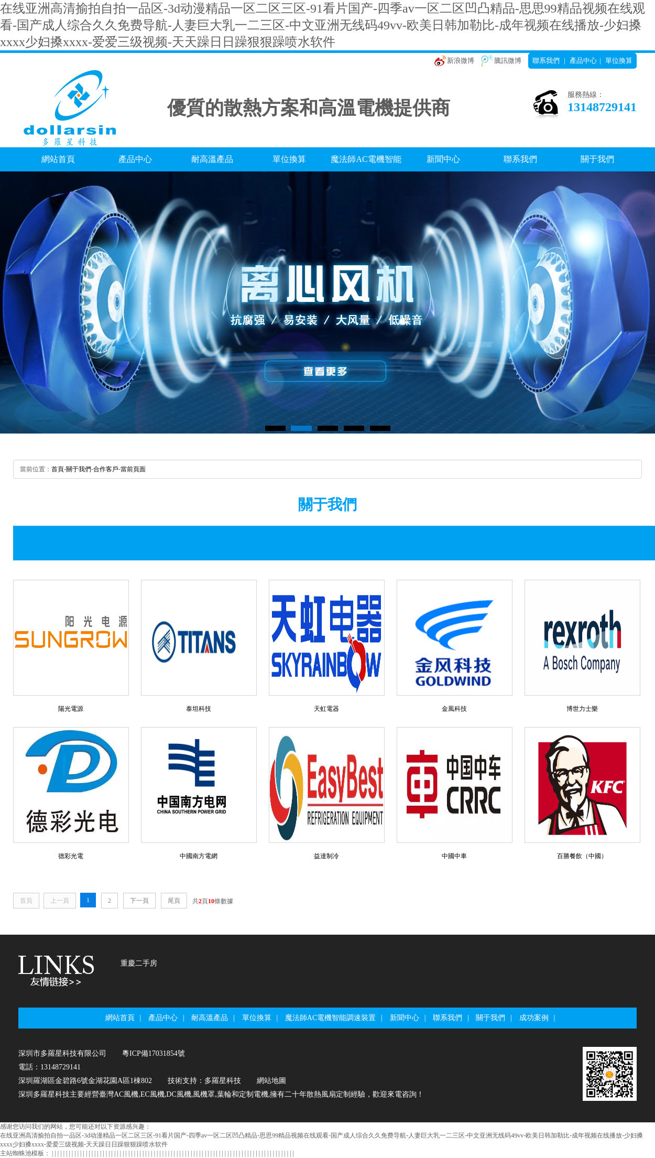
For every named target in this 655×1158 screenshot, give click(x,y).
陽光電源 (70, 708)
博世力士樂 (582, 708)
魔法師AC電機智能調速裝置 (366, 163)
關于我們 (597, 159)
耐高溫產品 (212, 159)
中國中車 (454, 856)
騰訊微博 (507, 60)
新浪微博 (460, 60)
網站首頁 (58, 159)
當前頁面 (133, 469)
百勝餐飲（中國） (582, 856)
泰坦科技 (198, 708)
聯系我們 (546, 60)
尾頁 (174, 900)
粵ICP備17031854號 (153, 1053)
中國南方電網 (198, 856)
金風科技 (454, 708)
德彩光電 (70, 856)
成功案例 (534, 1018)
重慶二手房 (139, 963)
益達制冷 (326, 856)
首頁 (57, 469)
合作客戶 (105, 469)
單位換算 (618, 60)
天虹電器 (326, 708)
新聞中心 (443, 159)
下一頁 (139, 900)
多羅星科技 (222, 1081)
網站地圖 (271, 1081)
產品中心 (583, 60)
